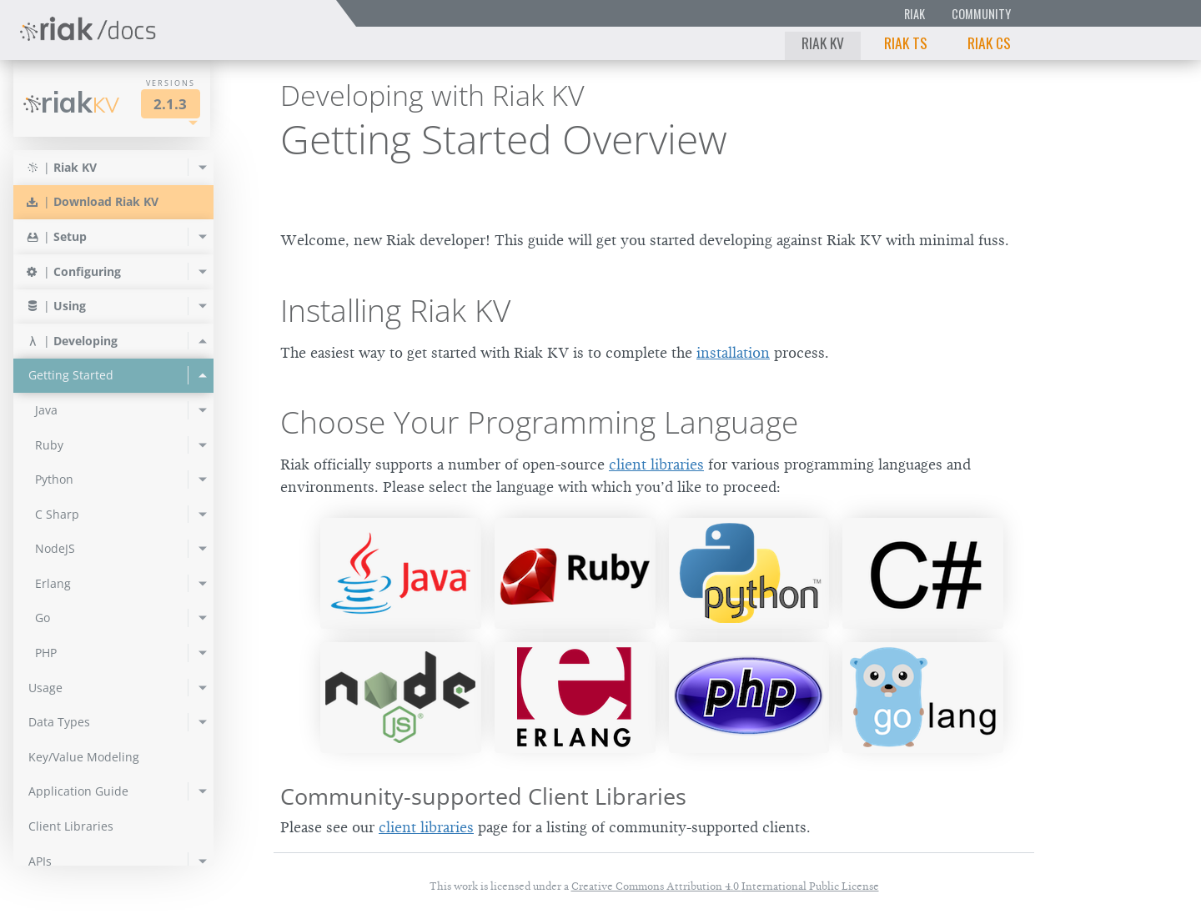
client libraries (656, 464)
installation (733, 352)
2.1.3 (170, 103)
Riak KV (823, 42)
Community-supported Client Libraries (483, 796)
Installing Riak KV (395, 310)
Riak (914, 14)
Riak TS (905, 42)
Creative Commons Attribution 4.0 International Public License (725, 886)
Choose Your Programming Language (539, 422)
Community (981, 14)
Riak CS (989, 42)
